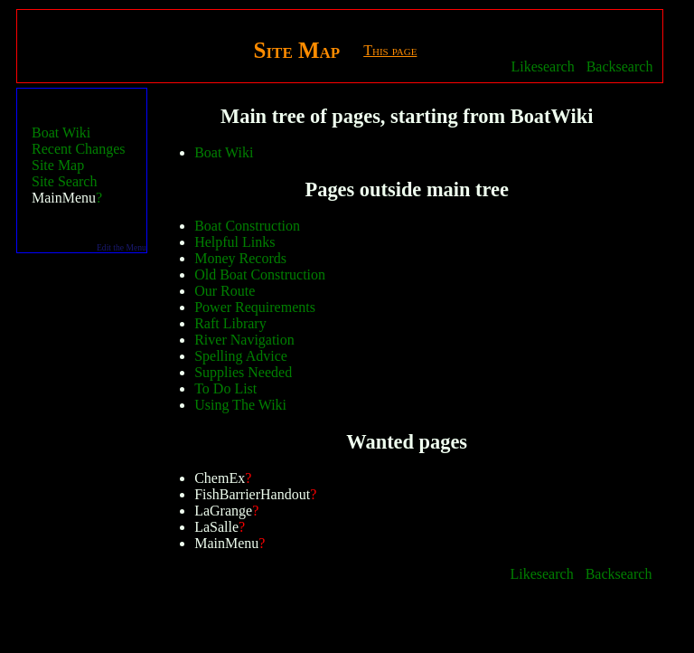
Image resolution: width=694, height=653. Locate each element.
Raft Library (230, 323)
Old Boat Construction (259, 274)
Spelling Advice (240, 356)
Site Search (64, 181)
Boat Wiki (61, 132)
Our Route (224, 290)
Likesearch (542, 66)
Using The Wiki (240, 404)
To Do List (225, 388)
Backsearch (619, 66)
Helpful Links (234, 242)
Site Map (58, 165)
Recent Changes (79, 148)
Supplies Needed (243, 372)
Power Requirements (254, 307)
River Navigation (244, 339)
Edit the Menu (121, 247)
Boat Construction (247, 225)
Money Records (240, 258)
